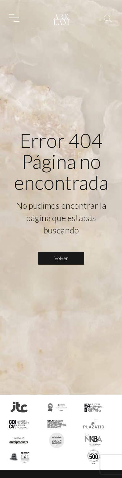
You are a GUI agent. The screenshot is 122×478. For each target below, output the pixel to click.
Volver (61, 258)
